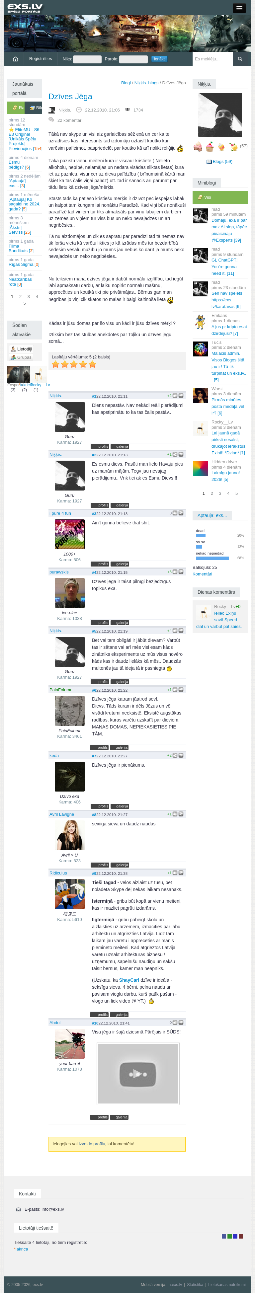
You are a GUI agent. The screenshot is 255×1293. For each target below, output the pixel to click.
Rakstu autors (229, 1236)
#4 (94, 572)
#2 (94, 455)
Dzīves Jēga (70, 96)
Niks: (82, 59)
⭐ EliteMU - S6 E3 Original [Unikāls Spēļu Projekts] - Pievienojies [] (25, 134)
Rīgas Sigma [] (25, 262)
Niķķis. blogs (146, 82)
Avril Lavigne (61, 814)
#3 (94, 513)
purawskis (59, 572)
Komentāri (202, 573)
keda (54, 755)
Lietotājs (223, 1236)
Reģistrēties (40, 58)
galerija (122, 446)
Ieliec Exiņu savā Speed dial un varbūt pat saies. (219, 616)
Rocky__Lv (40, 376)
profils (103, 446)
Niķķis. (64, 110)
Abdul (54, 1022)
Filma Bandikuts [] (25, 246)
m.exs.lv (174, 1284)
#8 (94, 814)
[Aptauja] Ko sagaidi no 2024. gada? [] (25, 201)
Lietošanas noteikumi (227, 1284)
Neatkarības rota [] (25, 279)
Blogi (126, 82)
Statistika (195, 1284)
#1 (94, 396)
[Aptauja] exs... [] (25, 181)
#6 (94, 690)
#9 (94, 873)
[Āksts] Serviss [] (25, 225)
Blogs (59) (222, 161)
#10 (95, 1023)
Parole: (126, 59)
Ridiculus (58, 873)
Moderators (235, 1236)
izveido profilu (92, 1143)
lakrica (25, 376)
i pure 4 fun (60, 513)
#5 (94, 631)
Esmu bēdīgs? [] (25, 162)
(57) (244, 145)
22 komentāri (69, 120)
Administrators (240, 1236)
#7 (94, 756)
